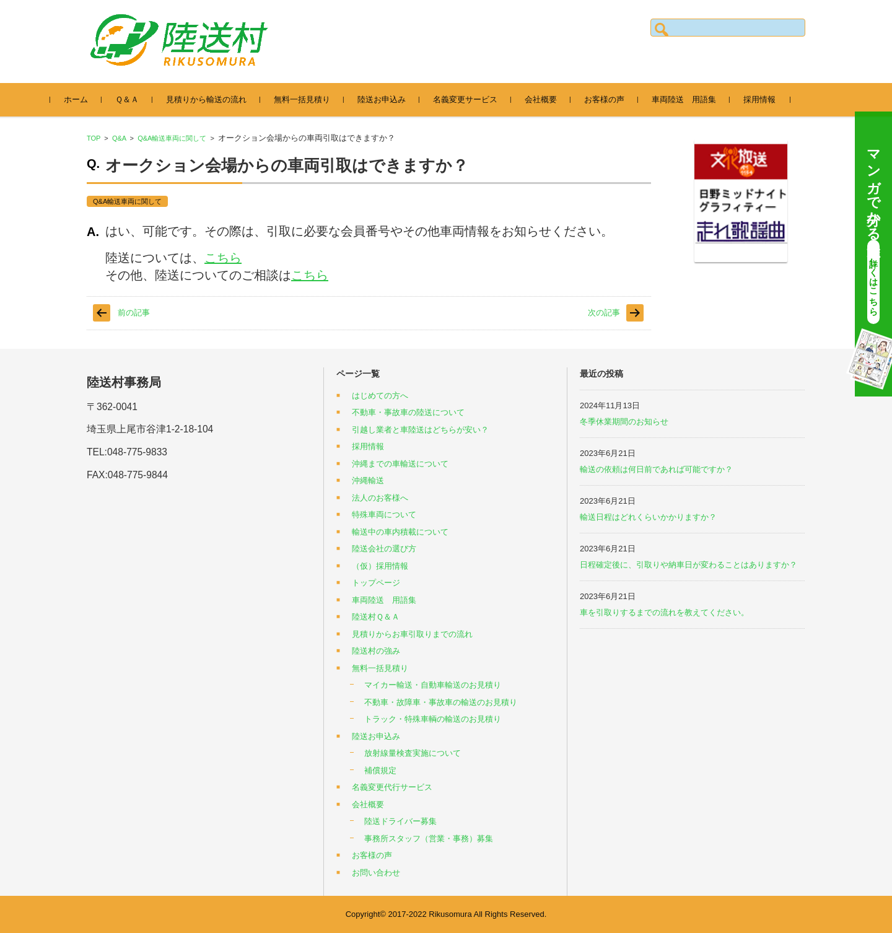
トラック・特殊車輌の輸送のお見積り (432, 719)
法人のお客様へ (380, 497)
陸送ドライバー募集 (400, 821)
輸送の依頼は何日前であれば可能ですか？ (656, 469)
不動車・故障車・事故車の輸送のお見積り (440, 702)
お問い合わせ (376, 872)
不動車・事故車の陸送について (408, 412)
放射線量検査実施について (412, 753)
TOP (93, 138)
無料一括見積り (307, 99)
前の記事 (134, 312)
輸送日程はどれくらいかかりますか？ (648, 517)
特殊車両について (384, 514)
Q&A (119, 138)
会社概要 (546, 99)
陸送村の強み (376, 650)
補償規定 (380, 770)
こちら (223, 258)
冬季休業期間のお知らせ (624, 421)
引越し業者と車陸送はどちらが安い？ (420, 429)
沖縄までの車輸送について (400, 463)
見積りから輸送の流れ (212, 99)
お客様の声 (610, 99)
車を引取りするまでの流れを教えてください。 (664, 612)
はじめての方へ (380, 395)
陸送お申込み (387, 99)
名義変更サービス (471, 99)
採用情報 (765, 99)
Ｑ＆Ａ (132, 99)
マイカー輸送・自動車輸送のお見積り (432, 685)
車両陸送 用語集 (689, 99)
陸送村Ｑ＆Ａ (376, 616)
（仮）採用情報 (380, 566)
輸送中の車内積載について (400, 532)
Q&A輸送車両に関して (172, 138)
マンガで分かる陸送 (873, 232)
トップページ (376, 582)
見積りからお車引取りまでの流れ (412, 634)
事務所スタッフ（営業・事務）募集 (428, 838)
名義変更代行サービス (392, 787)
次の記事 (604, 312)
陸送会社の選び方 (384, 548)
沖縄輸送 (368, 480)
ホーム (81, 99)
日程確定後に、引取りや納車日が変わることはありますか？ (688, 564)
